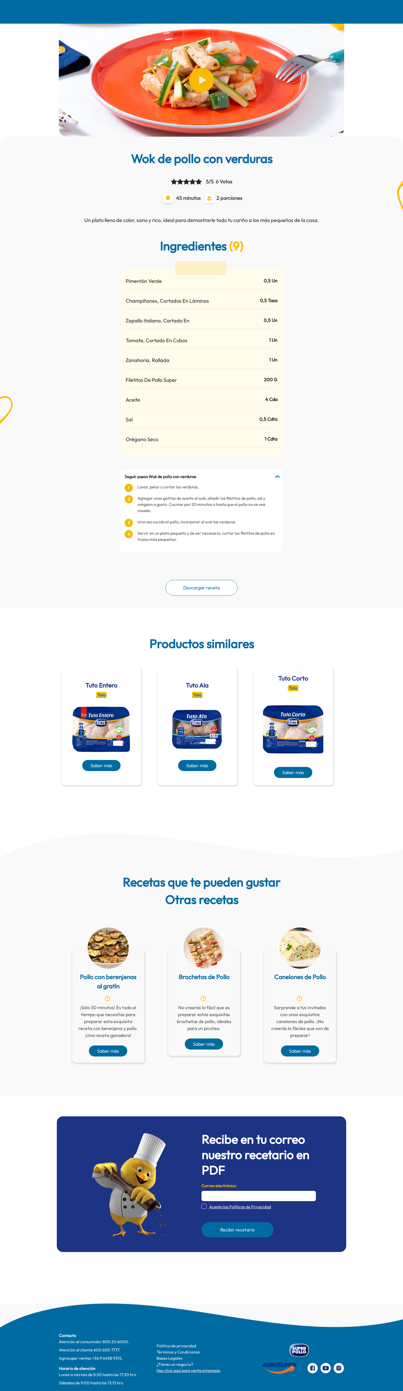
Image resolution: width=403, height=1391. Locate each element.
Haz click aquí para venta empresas (188, 1370)
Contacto (302, 11)
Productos (266, 11)
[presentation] (194, 798)
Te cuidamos (227, 11)
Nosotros (69, 11)
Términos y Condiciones (178, 1352)
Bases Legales (169, 1358)
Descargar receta (201, 588)
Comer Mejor (140, 11)
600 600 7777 (106, 1349)
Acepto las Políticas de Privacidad (240, 1206)
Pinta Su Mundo (184, 11)
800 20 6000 (115, 1341)
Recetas (102, 11)
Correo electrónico (219, 1185)
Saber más (101, 765)
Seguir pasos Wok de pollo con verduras (160, 476)
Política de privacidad (176, 1345)
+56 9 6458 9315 (107, 1358)
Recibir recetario (237, 1230)
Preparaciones (342, 11)
